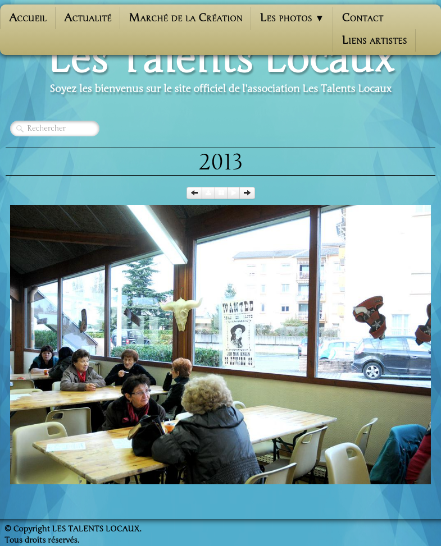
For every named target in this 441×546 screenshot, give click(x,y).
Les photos (292, 18)
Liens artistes (374, 40)
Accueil (28, 18)
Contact (362, 18)
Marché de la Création (185, 18)
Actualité (87, 18)
